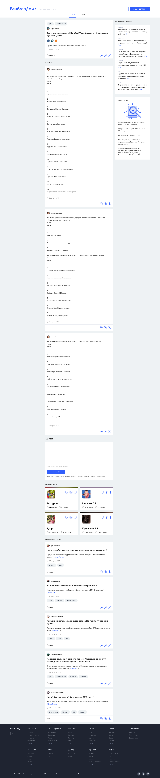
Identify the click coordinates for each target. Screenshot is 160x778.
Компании (51, 735)
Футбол (111, 732)
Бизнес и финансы (55, 729)
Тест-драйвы (133, 735)
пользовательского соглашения (94, 476)
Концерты (92, 735)
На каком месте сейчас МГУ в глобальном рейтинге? (72, 586)
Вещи (29, 759)
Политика (31, 738)
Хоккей (111, 735)
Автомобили (134, 729)
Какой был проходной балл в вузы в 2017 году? (70, 697)
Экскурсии (52, 503)
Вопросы (71, 753)
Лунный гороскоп (95, 762)
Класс (50, 750)
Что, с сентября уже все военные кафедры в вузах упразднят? (77, 550)
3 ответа (51, 55)
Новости (132, 732)
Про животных (114, 762)
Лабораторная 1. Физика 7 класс (129, 135)
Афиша (91, 729)
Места (30, 762)
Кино (90, 732)
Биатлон (112, 741)
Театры (91, 738)
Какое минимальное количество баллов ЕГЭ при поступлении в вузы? (77, 622)
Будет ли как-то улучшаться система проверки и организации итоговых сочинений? (131, 76)
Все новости (32, 729)
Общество (31, 741)
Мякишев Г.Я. (89, 503)
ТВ (110, 756)
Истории (31, 753)
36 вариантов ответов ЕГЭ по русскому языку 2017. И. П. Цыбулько (131, 123)
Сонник (91, 753)
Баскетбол (112, 738)
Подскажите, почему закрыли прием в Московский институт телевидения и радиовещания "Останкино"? (132, 87)
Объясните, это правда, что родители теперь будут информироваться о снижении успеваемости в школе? (132, 54)
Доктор (71, 750)
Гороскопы (93, 750)
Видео (111, 750)
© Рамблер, (13, 774)
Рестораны (92, 741)
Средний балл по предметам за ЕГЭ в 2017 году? (131, 130)
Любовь (71, 738)
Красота (71, 735)
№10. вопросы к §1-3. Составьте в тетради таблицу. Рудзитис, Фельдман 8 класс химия (131, 142)
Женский (71, 729)
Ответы (50, 753)
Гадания (91, 759)
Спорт (111, 729)
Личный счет (52, 741)
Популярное (113, 753)
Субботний (32, 750)
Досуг (50, 528)
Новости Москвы (33, 735)
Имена (91, 756)
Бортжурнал (133, 738)
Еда (69, 741)
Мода (70, 732)
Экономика (52, 732)
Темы (49, 756)
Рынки (50, 738)
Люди (30, 756)
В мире (30, 732)
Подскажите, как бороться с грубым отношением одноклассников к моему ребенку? (132, 32)
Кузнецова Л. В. (90, 528)
